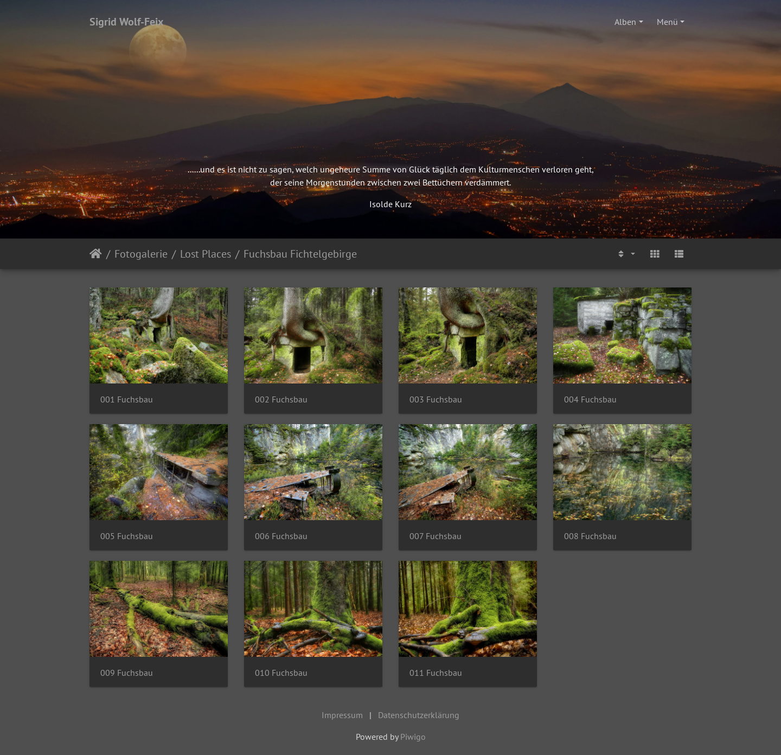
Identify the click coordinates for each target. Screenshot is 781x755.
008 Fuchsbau (590, 536)
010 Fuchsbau (281, 673)
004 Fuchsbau (590, 399)
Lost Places (205, 254)
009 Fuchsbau (126, 673)
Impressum (342, 714)
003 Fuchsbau (435, 399)
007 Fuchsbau (435, 536)
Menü (667, 21)
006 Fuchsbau (281, 536)
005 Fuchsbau (126, 536)
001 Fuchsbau (126, 399)
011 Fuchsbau (435, 673)
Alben (625, 21)
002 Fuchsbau (281, 399)
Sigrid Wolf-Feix (126, 22)
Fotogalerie (141, 254)
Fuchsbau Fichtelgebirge (300, 254)
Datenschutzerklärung (418, 714)
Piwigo (413, 736)
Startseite (95, 254)
